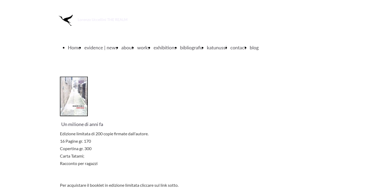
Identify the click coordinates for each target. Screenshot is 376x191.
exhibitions (165, 47)
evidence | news (101, 47)
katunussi (216, 47)
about (127, 47)
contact (238, 47)
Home (74, 47)
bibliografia (191, 47)
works (143, 47)
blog (254, 47)
